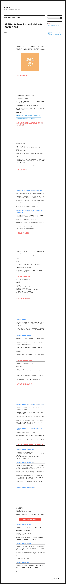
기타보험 (46, 7)
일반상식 (60, 7)
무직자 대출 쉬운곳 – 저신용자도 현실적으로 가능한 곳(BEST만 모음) (28, 116)
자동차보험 (36, 7)
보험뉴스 (51, 7)
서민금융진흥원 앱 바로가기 (30, 519)
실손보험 (41, 7)
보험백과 (7, 8)
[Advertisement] (30, 38)
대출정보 (55, 7)
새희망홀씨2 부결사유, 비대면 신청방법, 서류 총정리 (25, 118)
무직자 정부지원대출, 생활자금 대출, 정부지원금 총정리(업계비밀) (28, 115)
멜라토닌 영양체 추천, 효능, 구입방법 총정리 (55, 34)
